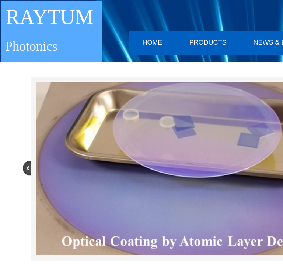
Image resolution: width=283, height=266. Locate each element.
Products (207, 42)
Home (152, 42)
